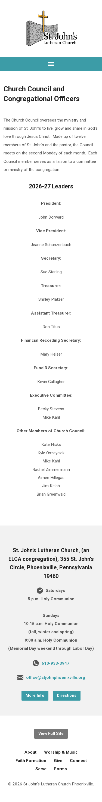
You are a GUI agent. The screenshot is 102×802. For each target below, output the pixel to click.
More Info (35, 695)
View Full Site (51, 733)
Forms (60, 768)
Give (58, 760)
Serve (41, 768)
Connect (78, 760)
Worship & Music (61, 752)
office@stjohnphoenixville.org (55, 677)
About (30, 752)
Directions (66, 695)
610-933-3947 (55, 663)
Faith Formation (31, 760)
